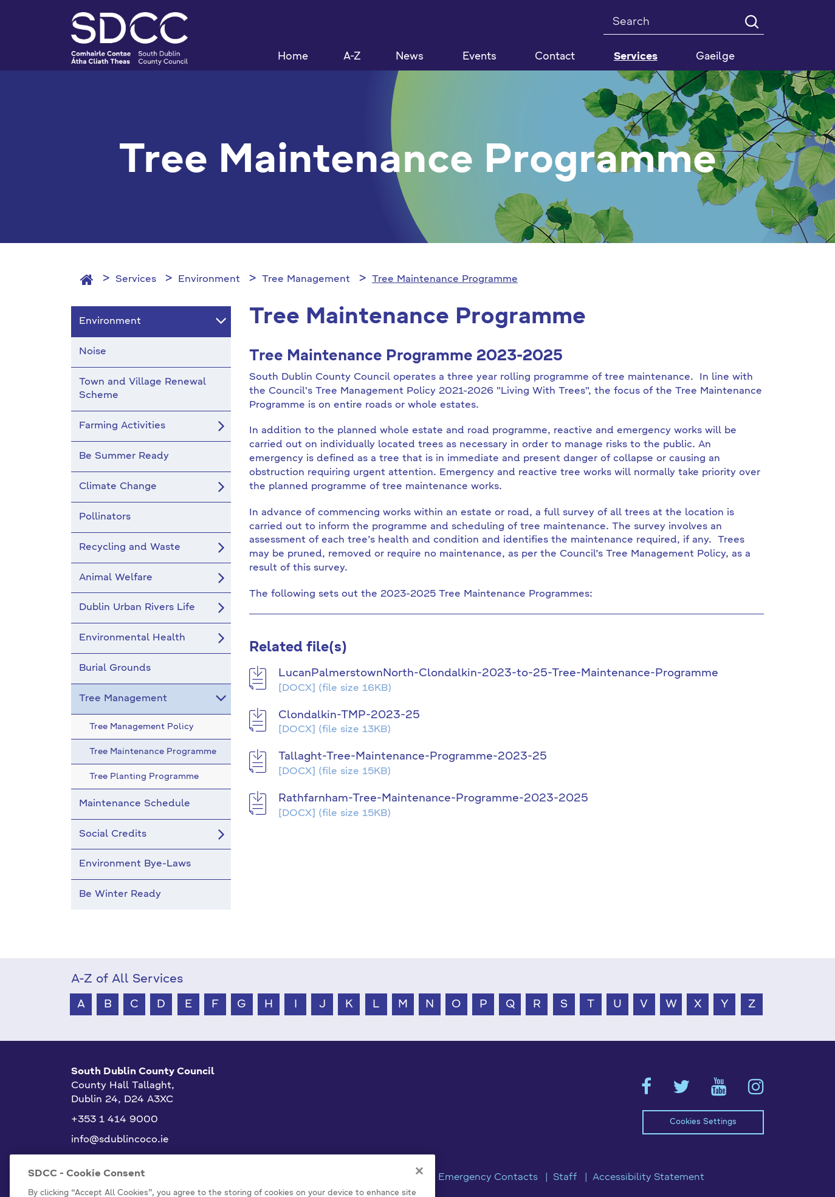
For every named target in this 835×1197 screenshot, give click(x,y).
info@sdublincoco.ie (120, 1140)
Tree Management (306, 279)
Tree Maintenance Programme (445, 279)
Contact (555, 57)
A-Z (352, 57)
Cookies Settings (703, 1122)
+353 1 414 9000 (114, 1120)
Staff (565, 1177)
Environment (209, 279)
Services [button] (636, 57)
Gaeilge (715, 57)
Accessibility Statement (648, 1177)
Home (293, 57)
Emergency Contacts (488, 1177)
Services (135, 279)
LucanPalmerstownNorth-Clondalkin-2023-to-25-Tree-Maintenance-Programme (498, 673)
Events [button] (479, 57)
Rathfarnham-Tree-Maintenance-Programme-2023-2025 (433, 798)
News (410, 57)
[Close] (419, 1186)
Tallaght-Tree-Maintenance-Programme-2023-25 (412, 756)
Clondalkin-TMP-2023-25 (349, 715)
